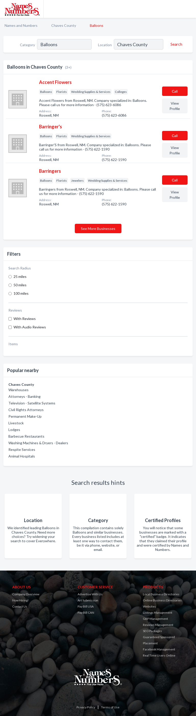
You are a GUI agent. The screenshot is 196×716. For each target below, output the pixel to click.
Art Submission (88, 600)
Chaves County (63, 25)
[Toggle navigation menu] (189, 9)
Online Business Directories (162, 600)
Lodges (14, 429)
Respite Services (21, 449)
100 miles (21, 293)
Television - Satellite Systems (31, 403)
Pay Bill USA (86, 606)
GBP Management (155, 619)
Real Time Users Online (159, 655)
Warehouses (18, 390)
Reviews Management (158, 625)
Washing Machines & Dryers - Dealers (38, 443)
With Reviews (25, 318)
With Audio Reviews (30, 327)
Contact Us (19, 606)
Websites (149, 606)
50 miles (20, 285)
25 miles (20, 276)
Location (105, 45)
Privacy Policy (86, 707)
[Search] (175, 44)
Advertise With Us (90, 594)
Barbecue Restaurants (26, 436)
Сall (175, 91)
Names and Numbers (21, 25)
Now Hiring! (20, 600)
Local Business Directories (161, 594)
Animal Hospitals (21, 456)
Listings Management (157, 612)
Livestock (16, 423)
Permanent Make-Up (25, 416)
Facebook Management (159, 649)
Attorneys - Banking (24, 396)
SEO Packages (152, 631)
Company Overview (25, 594)
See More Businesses (98, 228)
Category (27, 45)
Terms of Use (110, 707)
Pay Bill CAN (86, 612)
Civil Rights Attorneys (26, 410)
